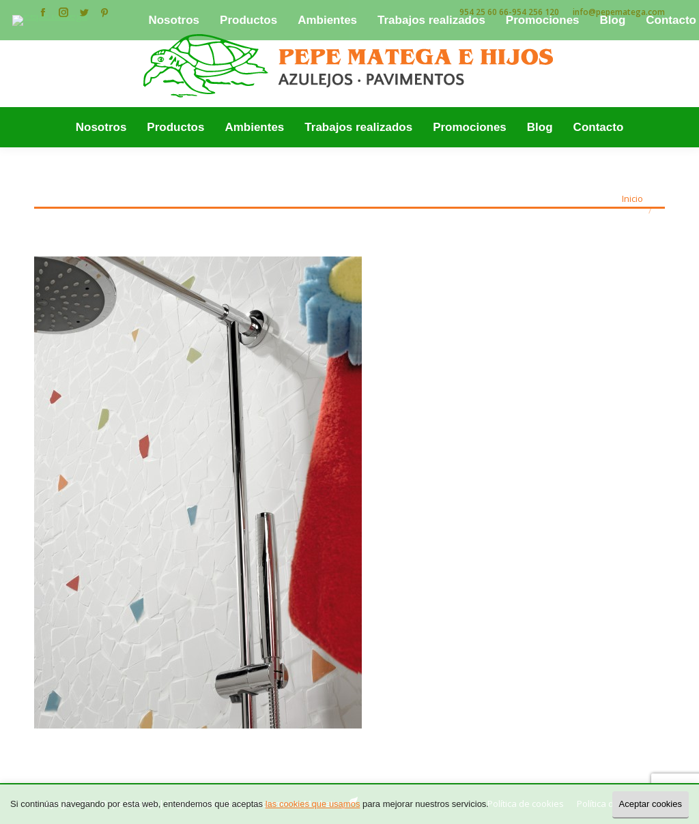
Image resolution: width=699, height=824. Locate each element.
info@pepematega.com (619, 12)
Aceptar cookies (651, 804)
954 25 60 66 (484, 12)
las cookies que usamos (313, 804)
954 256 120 (535, 12)
